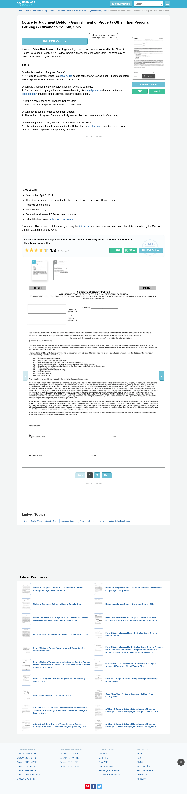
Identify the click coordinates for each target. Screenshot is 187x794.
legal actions (94, 126)
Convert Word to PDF (27, 754)
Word (157, 91)
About (139, 754)
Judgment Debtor (68, 521)
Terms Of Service (145, 770)
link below (84, 226)
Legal (101, 521)
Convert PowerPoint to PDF (30, 774)
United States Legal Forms (119, 521)
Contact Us (142, 774)
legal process (94, 90)
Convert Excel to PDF (27, 758)
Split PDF (103, 754)
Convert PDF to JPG (69, 754)
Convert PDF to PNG (69, 758)
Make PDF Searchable (109, 774)
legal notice (66, 76)
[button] (161, 376)
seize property (29, 94)
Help (139, 758)
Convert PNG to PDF (27, 762)
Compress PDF (106, 766)
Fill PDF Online (54, 41)
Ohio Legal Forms (87, 521)
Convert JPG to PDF (26, 779)
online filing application (61, 219)
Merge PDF (104, 758)
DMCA (140, 762)
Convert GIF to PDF (26, 766)
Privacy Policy (143, 766)
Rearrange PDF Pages (109, 770)
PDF (140, 91)
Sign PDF (103, 762)
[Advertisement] (93, 159)
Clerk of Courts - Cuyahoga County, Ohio (40, 521)
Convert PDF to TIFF (69, 766)
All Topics (141, 779)
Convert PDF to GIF (69, 762)
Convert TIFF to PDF (26, 770)
